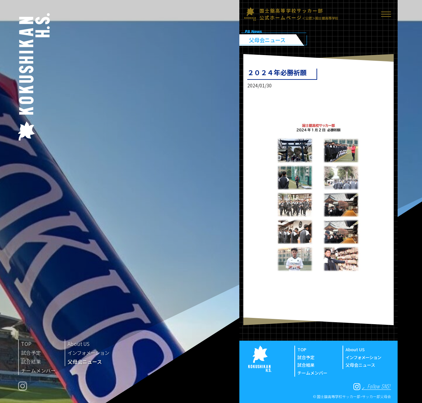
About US (79, 343)
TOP (26, 343)
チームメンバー (38, 370)
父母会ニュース (85, 361)
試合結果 (31, 361)
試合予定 (31, 352)
